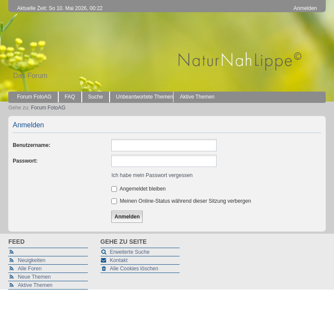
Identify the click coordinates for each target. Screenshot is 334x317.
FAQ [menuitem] (70, 97)
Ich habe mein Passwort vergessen (152, 175)
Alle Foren (30, 269)
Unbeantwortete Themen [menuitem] (145, 97)
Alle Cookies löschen (134, 269)
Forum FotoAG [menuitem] (34, 97)
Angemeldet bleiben (138, 189)
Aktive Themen (35, 285)
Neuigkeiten (31, 260)
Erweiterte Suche (130, 252)
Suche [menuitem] (95, 97)
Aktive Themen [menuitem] (197, 97)
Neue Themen (34, 277)
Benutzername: (31, 145)
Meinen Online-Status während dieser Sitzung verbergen (181, 201)
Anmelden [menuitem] (305, 8)
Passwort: (25, 161)
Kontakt (119, 260)
